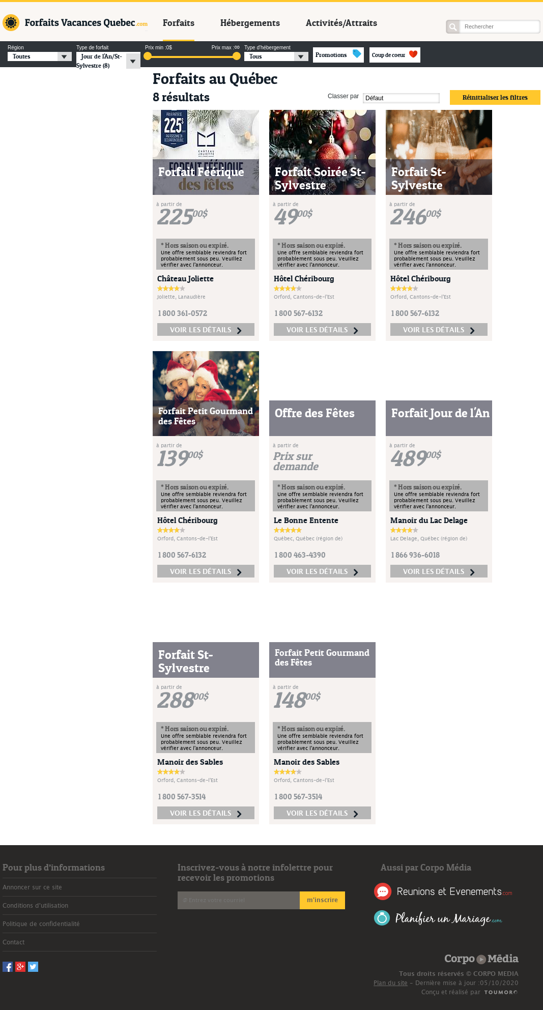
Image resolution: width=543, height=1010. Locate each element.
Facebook (454, 8)
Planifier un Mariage (438, 918)
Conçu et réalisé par (450, 992)
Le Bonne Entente (306, 520)
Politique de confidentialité (41, 924)
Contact (13, 942)
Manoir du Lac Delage (429, 520)
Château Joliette (185, 278)
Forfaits (178, 22)
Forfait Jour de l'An (440, 413)
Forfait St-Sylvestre (418, 178)
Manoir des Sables (190, 762)
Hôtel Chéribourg (304, 278)
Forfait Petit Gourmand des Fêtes (205, 416)
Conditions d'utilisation (35, 906)
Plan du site (391, 983)
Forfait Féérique (201, 171)
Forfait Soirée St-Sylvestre (320, 178)
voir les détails (206, 330)
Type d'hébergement (267, 47)
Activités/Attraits (341, 22)
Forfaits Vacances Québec (75, 22)
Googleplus (467, 8)
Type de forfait (92, 47)
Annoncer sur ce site (32, 887)
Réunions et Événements (443, 891)
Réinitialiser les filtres (495, 97)
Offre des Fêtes (315, 413)
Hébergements (250, 22)
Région (16, 47)
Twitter (480, 8)
